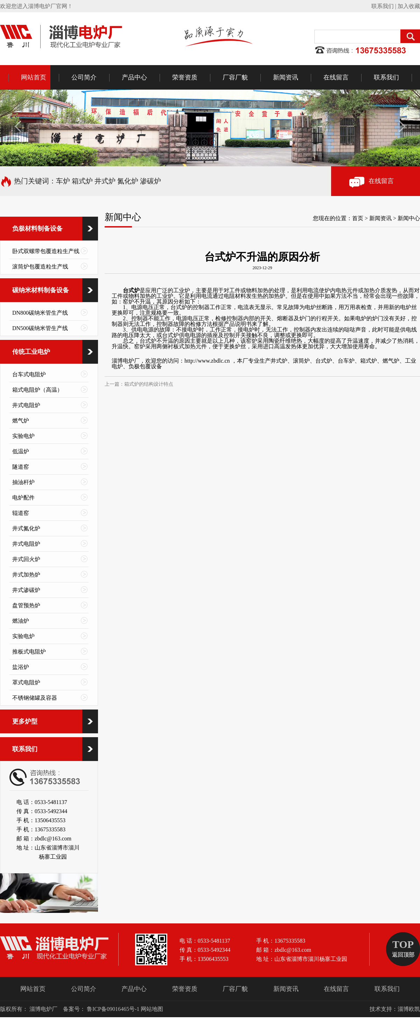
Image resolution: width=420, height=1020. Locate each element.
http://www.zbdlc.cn (207, 361)
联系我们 (382, 6)
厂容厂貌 (235, 77)
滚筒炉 (301, 361)
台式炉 (131, 290)
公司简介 (84, 77)
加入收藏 (409, 6)
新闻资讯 (285, 77)
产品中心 (134, 77)
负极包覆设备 (145, 366)
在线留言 (336, 77)
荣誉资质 (184, 77)
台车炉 (346, 361)
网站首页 (33, 77)
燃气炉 (391, 361)
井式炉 (279, 361)
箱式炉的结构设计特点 (148, 384)
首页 (357, 218)
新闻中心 (409, 218)
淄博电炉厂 (126, 361)
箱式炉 (368, 361)
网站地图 (152, 1009)
